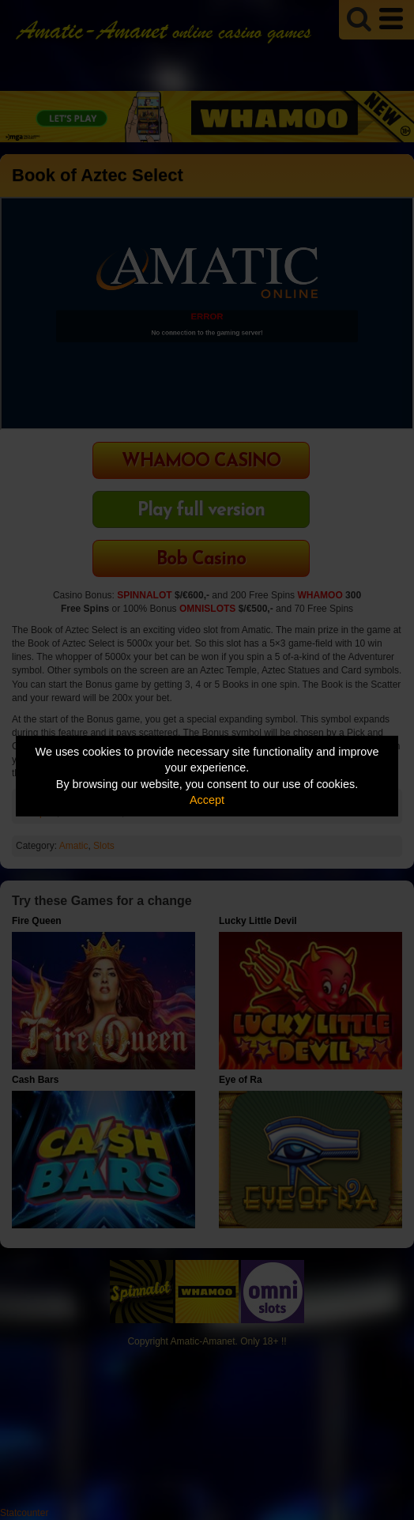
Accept (207, 800)
